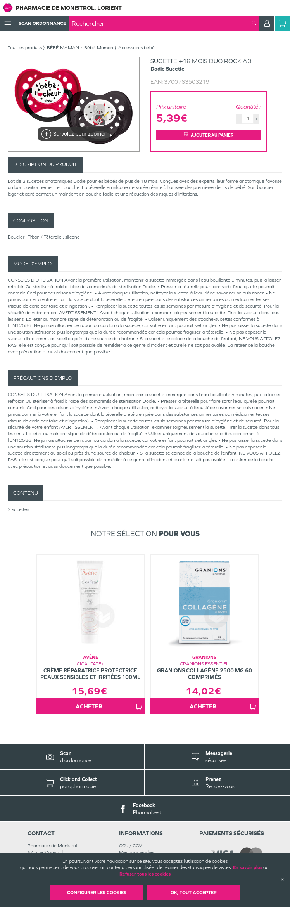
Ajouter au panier (208, 135)
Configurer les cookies (96, 892)
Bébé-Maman (98, 47)
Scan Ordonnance (42, 23)
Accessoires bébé (136, 47)
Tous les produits (25, 47)
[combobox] (162, 23)
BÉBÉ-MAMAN (63, 47)
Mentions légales (136, 852)
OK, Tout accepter (194, 892)
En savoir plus (247, 867)
